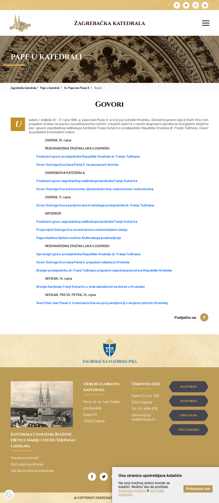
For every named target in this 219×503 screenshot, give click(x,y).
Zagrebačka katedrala (109, 23)
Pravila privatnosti (25, 457)
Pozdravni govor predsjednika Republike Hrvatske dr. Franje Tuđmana (88, 156)
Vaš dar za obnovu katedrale (32, 470)
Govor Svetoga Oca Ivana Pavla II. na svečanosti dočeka (77, 164)
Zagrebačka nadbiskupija (109, 361)
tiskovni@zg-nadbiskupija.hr (143, 417)
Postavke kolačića (132, 491)
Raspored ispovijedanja (188, 403)
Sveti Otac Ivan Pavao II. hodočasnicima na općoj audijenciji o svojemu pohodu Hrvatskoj (102, 303)
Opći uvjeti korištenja (27, 464)
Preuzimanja (188, 430)
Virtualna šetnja (188, 417)
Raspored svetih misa (188, 388)
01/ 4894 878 (147, 408)
